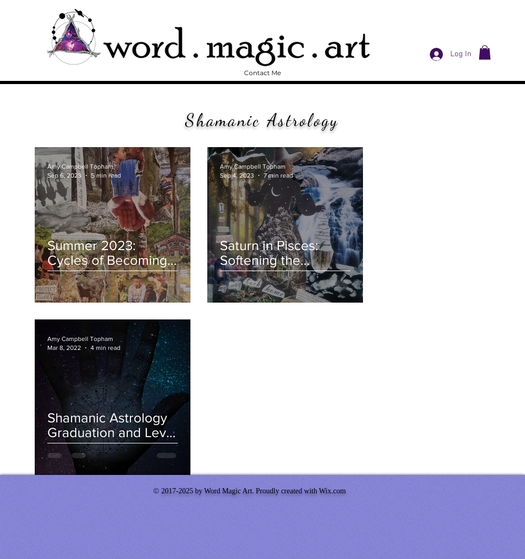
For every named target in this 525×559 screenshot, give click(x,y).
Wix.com (332, 491)
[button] (485, 52)
